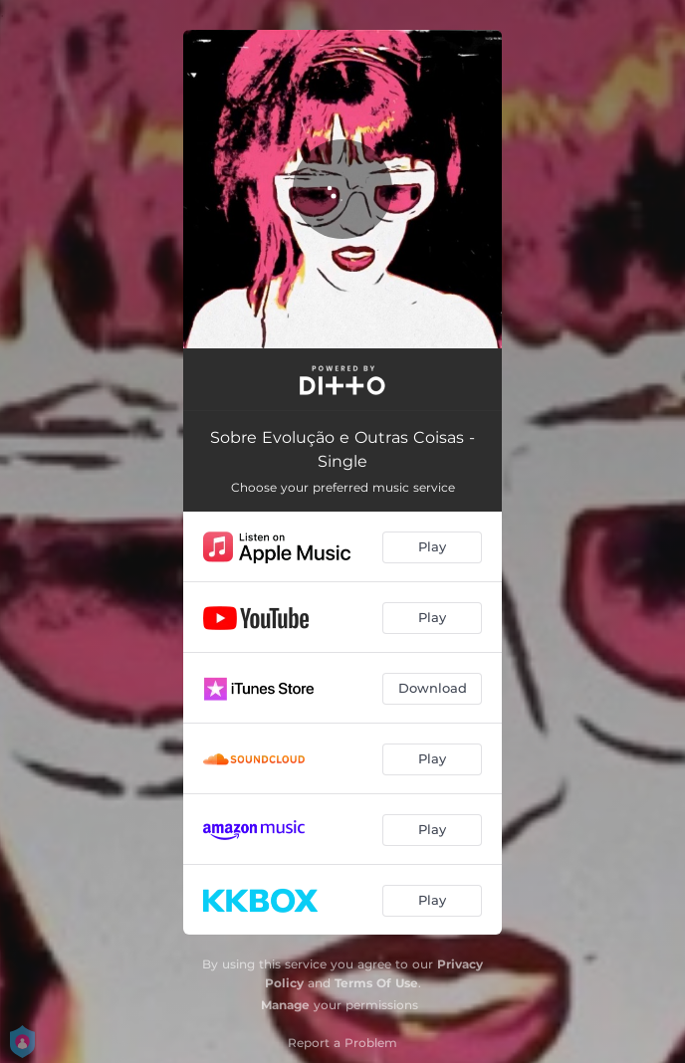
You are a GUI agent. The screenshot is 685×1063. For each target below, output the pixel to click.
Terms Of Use (376, 982)
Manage (285, 1004)
